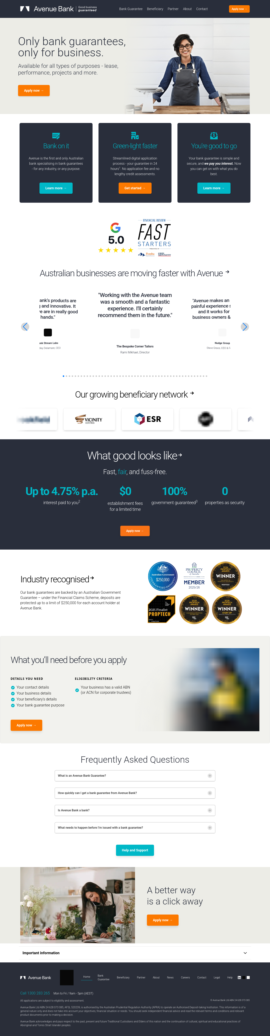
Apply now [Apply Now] (135, 531)
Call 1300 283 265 (35, 993)
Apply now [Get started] (34, 90)
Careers (185, 977)
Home (86, 976)
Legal (217, 977)
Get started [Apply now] (135, 188)
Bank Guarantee (130, 9)
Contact (202, 9)
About (187, 9)
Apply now (26, 725)
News (170, 977)
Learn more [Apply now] (56, 188)
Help (230, 977)
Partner (173, 9)
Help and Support (135, 850)
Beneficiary (155, 9)
